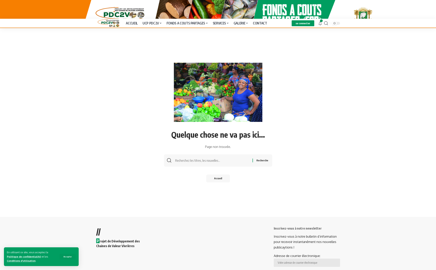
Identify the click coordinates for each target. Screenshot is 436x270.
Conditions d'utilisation (21, 260)
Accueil (218, 193)
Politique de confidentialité (24, 256)
